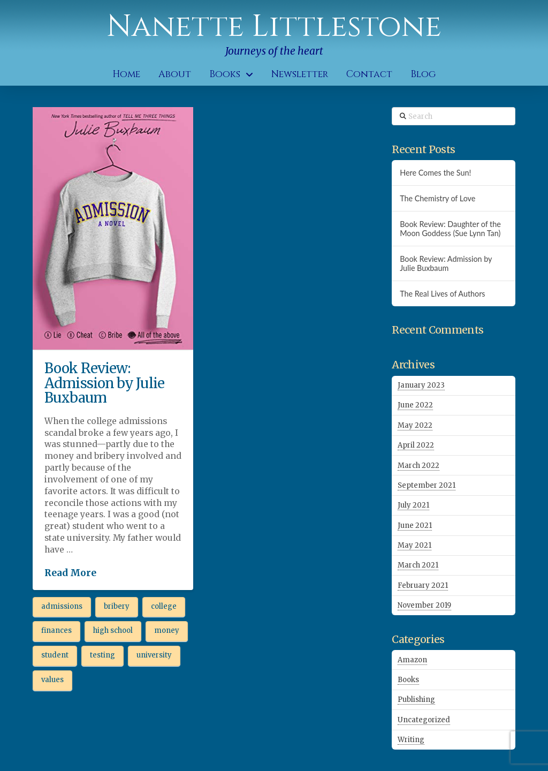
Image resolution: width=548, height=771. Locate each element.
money (166, 630)
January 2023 (421, 385)
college (164, 606)
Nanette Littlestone (274, 26)
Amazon (412, 659)
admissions (61, 606)
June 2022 (415, 405)
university (154, 655)
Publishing (416, 699)
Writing (411, 739)
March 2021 (418, 565)
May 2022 (415, 425)
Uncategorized (424, 719)
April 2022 (416, 445)
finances (56, 630)
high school (113, 630)
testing (102, 655)
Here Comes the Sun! (435, 172)
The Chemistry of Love (437, 198)
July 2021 (413, 505)
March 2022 (418, 465)
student (54, 655)
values (52, 679)
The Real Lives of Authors (442, 293)
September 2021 (426, 485)
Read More (70, 573)
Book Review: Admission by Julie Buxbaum (104, 382)
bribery (117, 606)
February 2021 (423, 585)
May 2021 (414, 545)
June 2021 (415, 525)
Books (408, 679)
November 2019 (424, 605)
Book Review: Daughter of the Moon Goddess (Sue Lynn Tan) (450, 229)
